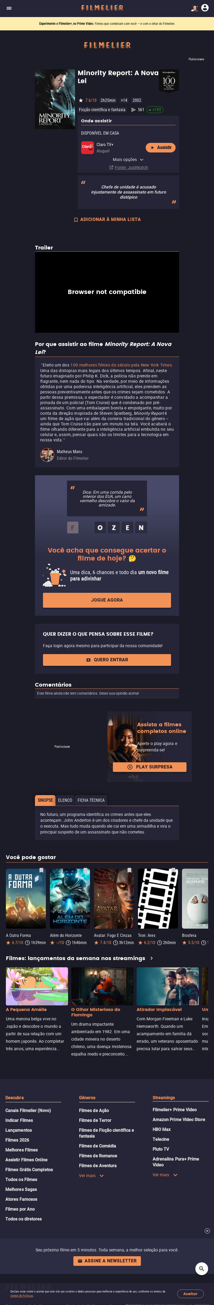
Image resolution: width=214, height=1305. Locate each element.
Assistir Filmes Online (26, 1159)
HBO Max (162, 1129)
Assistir (161, 147)
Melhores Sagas (21, 1189)
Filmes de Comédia (97, 1146)
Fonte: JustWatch (131, 167)
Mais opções (128, 159)
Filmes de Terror (95, 1120)
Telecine (161, 1139)
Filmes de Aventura (98, 1165)
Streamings (164, 1097)
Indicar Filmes (19, 1120)
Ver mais (91, 1175)
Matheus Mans (69, 451)
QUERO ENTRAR (107, 659)
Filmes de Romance (98, 1155)
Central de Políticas (21, 1296)
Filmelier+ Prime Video (175, 1109)
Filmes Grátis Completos (29, 1169)
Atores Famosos (21, 1199)
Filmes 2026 (17, 1140)
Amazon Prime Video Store (179, 1119)
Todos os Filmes (21, 1179)
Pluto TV (161, 1149)
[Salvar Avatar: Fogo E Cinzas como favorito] (129, 870)
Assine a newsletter (107, 1260)
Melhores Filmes (21, 1150)
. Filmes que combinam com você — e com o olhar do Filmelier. (107, 24)
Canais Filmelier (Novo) (28, 1110)
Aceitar (190, 1294)
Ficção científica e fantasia (102, 109)
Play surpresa (150, 767)
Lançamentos (18, 1130)
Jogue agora (107, 600)
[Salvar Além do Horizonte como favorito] (85, 870)
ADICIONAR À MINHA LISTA (107, 220)
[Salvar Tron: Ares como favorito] (173, 870)
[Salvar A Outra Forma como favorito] (41, 870)
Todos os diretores (23, 1219)
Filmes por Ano (20, 1209)
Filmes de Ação (94, 1110)
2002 (137, 100)
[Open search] (201, 1268)
